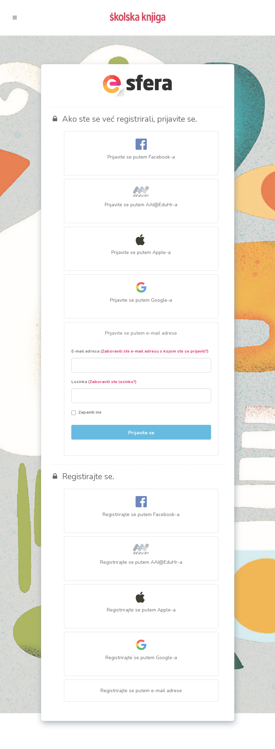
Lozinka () (104, 381)
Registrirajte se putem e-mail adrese (141, 690)
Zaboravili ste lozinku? (112, 381)
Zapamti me (86, 412)
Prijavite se (141, 432)
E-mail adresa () (140, 351)
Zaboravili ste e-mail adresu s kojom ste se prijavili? (154, 351)
